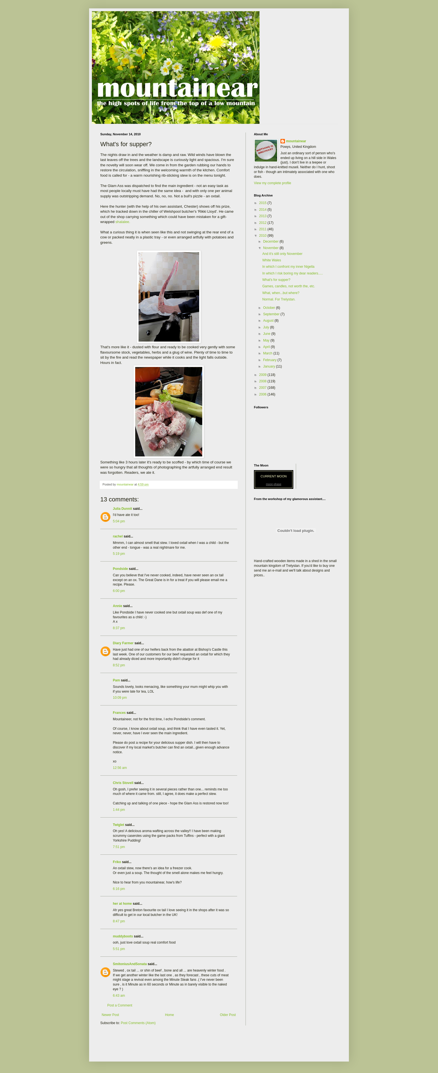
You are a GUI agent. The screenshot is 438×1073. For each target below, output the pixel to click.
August (269, 321)
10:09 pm (120, 698)
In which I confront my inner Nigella (288, 267)
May (266, 340)
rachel (118, 536)
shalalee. (122, 222)
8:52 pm (119, 665)
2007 (263, 388)
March (268, 353)
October (269, 308)
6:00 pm (119, 591)
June (267, 334)
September (271, 314)
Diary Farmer (123, 643)
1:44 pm (119, 810)
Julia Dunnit (122, 509)
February (270, 360)
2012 (263, 223)
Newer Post (110, 1015)
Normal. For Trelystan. (279, 299)
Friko (117, 862)
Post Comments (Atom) (138, 1023)
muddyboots (123, 936)
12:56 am (120, 768)
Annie (117, 606)
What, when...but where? (280, 293)
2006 (263, 394)
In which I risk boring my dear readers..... (292, 273)
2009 (263, 375)
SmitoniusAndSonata (130, 964)
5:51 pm (119, 949)
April (267, 347)
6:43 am (119, 996)
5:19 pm (119, 554)
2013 (263, 216)
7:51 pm (119, 847)
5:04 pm (119, 521)
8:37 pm (119, 628)
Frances (119, 713)
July (266, 327)
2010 (263, 236)
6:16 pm (119, 889)
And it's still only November (282, 254)
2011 (263, 229)
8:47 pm (119, 921)
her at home (122, 904)
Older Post (228, 1015)
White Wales (271, 260)
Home (169, 1015)
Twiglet (118, 825)
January (269, 366)
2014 (263, 210)
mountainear (296, 141)
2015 (263, 203)
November (271, 248)
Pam (116, 680)
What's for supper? (276, 280)
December (271, 241)
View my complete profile (272, 183)
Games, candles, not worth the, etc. (288, 286)
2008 (263, 381)
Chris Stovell (123, 783)
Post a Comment (119, 1005)
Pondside (120, 569)
